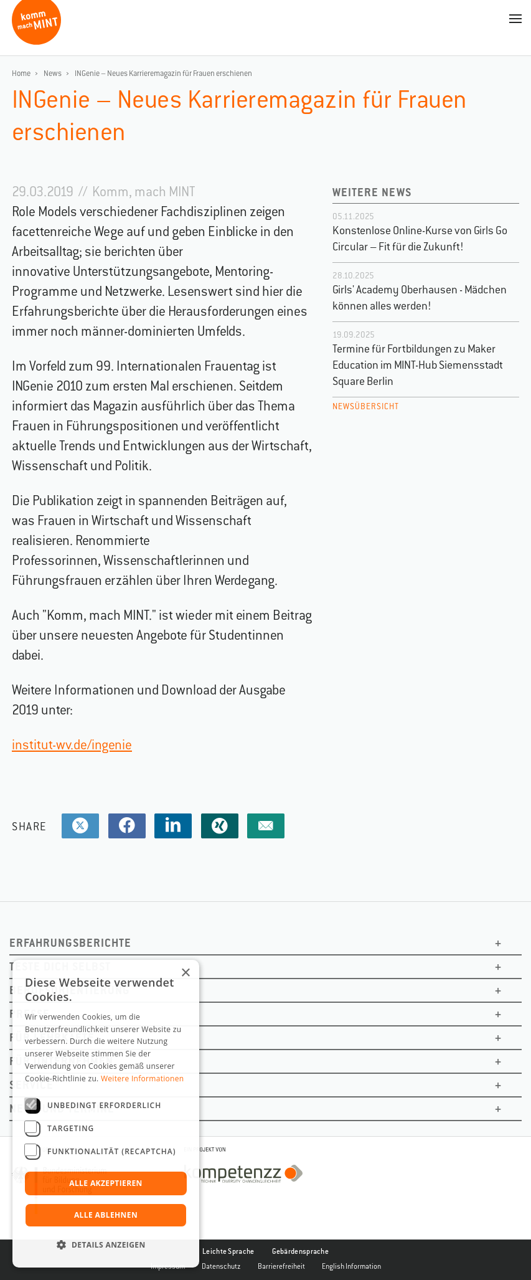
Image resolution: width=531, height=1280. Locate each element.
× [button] (185, 973)
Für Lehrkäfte (52, 1037)
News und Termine (62, 1108)
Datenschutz (221, 1266)
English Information (351, 1266)
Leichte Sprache (228, 1251)
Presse (29, 1014)
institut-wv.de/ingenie (72, 744)
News (53, 73)
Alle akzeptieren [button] (106, 1183)
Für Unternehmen (61, 1061)
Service (31, 1085)
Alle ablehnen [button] (106, 1215)
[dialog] (105, 1114)
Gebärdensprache (300, 1251)
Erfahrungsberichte (70, 943)
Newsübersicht (365, 406)
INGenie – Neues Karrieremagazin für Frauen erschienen (163, 73)
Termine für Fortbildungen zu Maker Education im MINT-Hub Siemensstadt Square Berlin (417, 365)
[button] (106, 1245)
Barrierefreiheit (281, 1266)
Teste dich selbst (60, 966)
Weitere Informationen (142, 1078)
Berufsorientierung (69, 990)
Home (21, 73)
